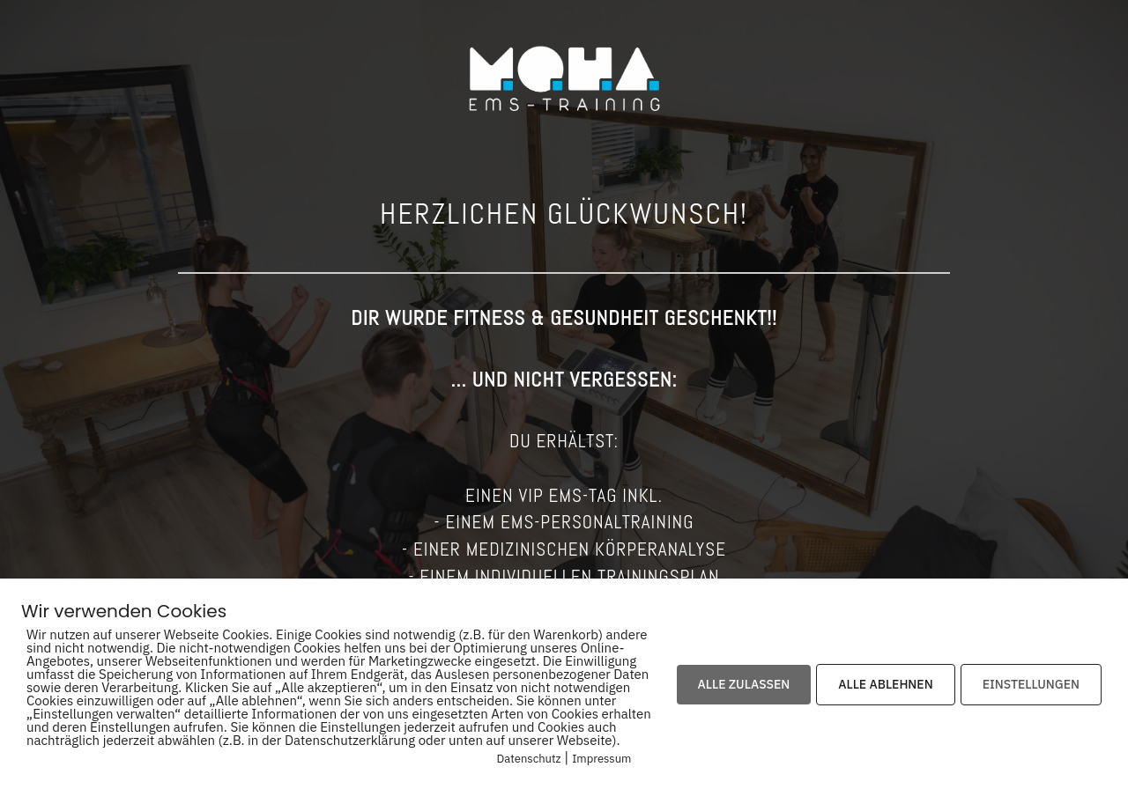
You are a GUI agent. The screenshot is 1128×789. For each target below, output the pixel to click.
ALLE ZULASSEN (744, 684)
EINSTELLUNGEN (1031, 684)
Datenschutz (529, 758)
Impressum (601, 758)
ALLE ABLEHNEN (885, 684)
